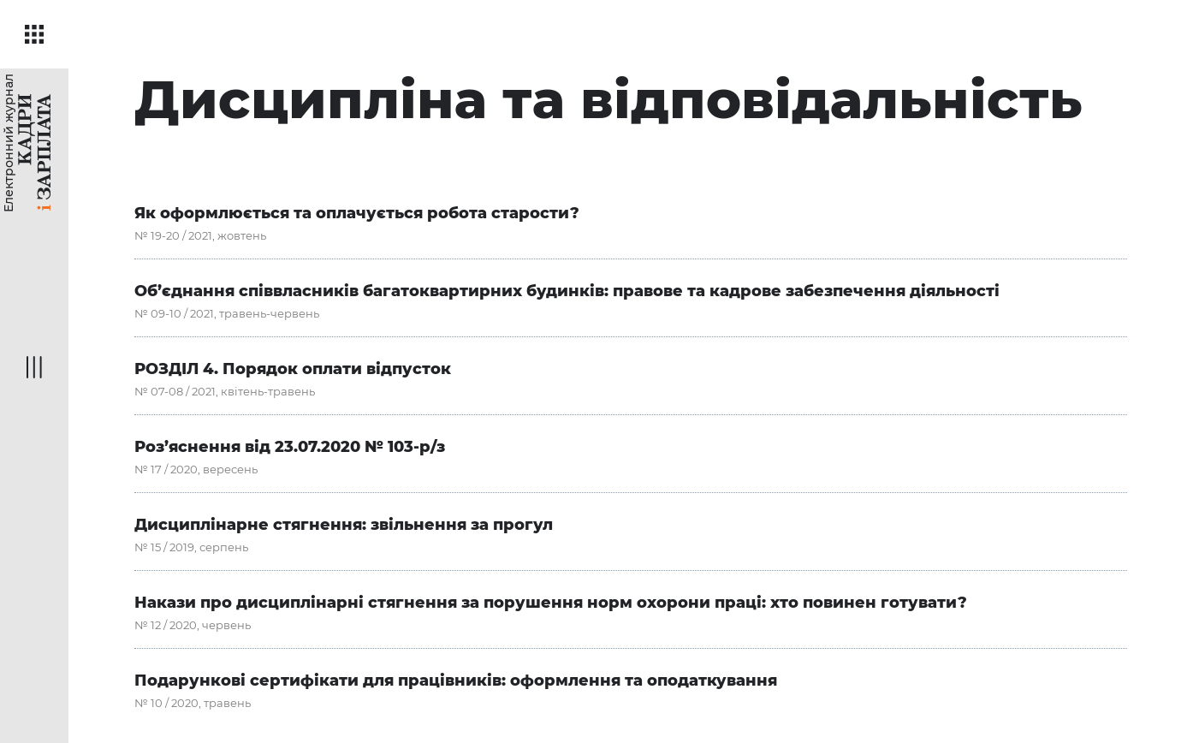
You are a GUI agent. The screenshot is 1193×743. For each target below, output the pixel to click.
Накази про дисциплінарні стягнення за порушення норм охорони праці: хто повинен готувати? (550, 602)
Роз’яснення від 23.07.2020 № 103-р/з (289, 446)
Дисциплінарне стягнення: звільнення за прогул (343, 524)
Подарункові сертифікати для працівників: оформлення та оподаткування (455, 680)
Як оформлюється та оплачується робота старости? (356, 213)
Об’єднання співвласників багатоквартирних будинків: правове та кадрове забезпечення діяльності (567, 291)
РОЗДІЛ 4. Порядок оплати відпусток (292, 369)
